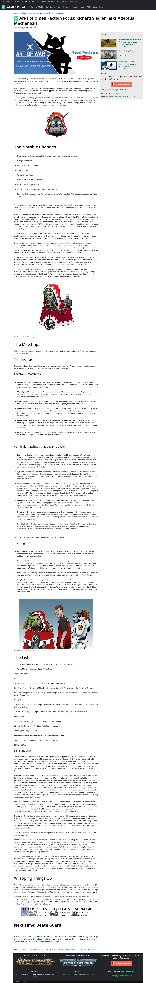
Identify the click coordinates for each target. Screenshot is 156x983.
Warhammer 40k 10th (36, 7)
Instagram (76, 974)
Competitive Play (48, 13)
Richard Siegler (21, 28)
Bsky (83, 974)
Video (89, 7)
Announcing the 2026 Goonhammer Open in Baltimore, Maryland (127, 64)
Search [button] (101, 7)
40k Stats (24, 2)
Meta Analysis (37, 13)
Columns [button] (73, 7)
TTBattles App (16, 2)
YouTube (89, 974)
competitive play (61, 949)
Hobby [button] (82, 7)
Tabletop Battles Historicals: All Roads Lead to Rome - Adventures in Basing (130, 42)
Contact (50, 2)
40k (19, 949)
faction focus (83, 949)
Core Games (60, 13)
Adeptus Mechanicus (48, 949)
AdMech (24, 949)
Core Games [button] (50, 7)
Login (95, 7)
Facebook (66, 974)
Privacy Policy (73, 2)
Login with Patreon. (121, 89)
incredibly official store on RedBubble (121, 97)
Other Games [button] (63, 7)
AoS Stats (31, 2)
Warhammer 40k (26, 13)
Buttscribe (44, 2)
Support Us (64, 2)
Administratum (6, 2)
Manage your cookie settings (121, 976)
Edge (37, 2)
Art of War (91, 949)
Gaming (16, 13)
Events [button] (56, 2)
